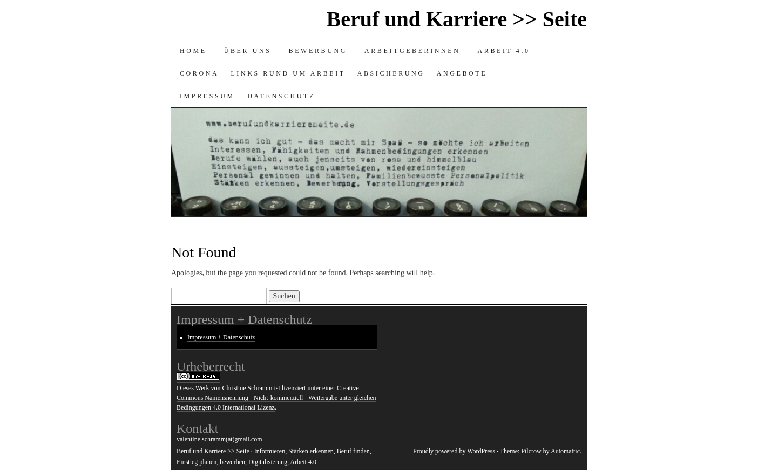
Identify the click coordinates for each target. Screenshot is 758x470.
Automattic (565, 451)
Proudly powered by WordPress (454, 451)
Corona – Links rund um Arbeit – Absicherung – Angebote (333, 73)
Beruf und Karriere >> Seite (456, 19)
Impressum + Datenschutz (247, 96)
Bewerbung (318, 51)
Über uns (248, 51)
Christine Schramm (247, 388)
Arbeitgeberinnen (412, 51)
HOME (193, 51)
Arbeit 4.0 (504, 51)
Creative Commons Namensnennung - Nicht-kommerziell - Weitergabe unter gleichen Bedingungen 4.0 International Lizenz (276, 397)
